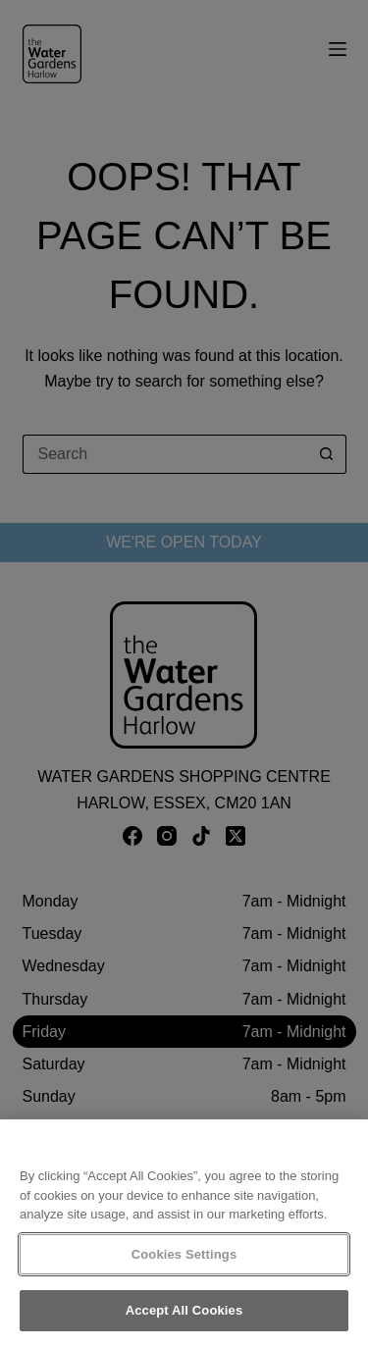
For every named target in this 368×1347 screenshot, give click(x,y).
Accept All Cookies (184, 1310)
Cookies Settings (184, 1254)
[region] (184, 1233)
